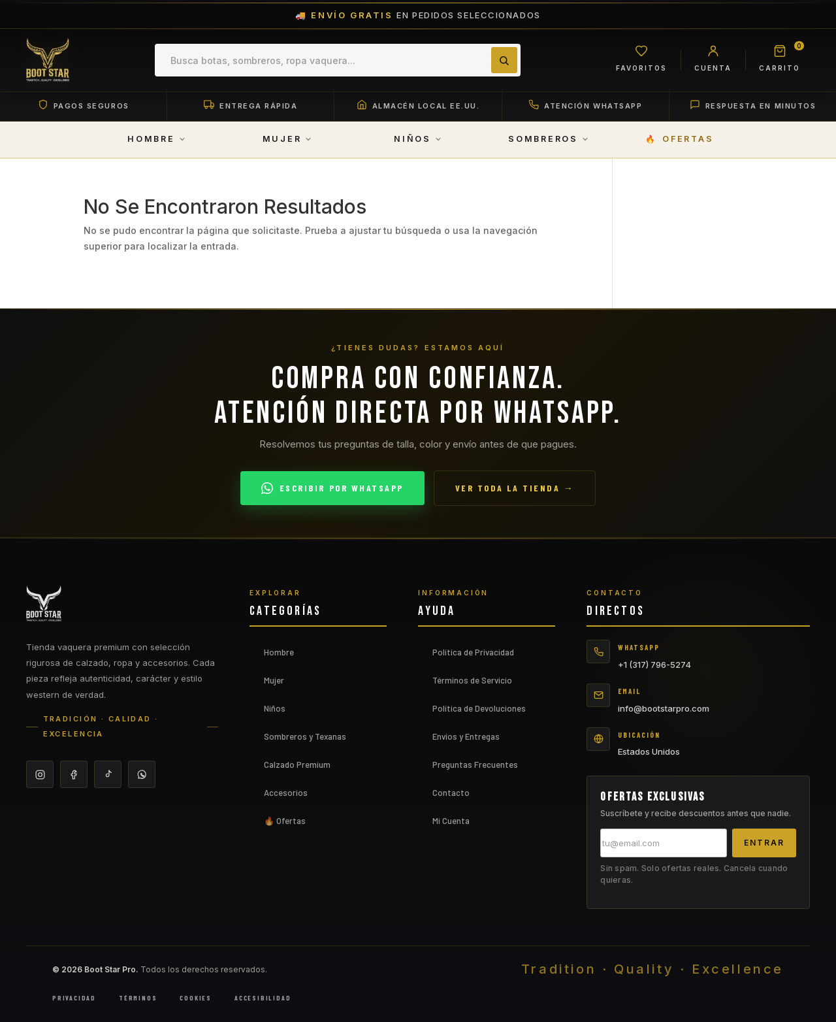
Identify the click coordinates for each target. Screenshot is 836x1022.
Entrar (764, 843)
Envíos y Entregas (466, 737)
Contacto (451, 793)
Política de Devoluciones (479, 709)
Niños (274, 709)
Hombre (279, 653)
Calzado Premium (297, 765)
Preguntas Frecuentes (475, 765)
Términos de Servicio (472, 681)
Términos (138, 998)
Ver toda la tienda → (514, 488)
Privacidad (74, 998)
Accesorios (286, 793)
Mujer (274, 681)
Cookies (196, 998)
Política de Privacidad (473, 653)
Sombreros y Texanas (305, 737)
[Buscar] (503, 60)
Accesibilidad (262, 998)
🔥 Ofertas (285, 821)
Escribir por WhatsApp (332, 488)
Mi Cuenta (451, 821)
